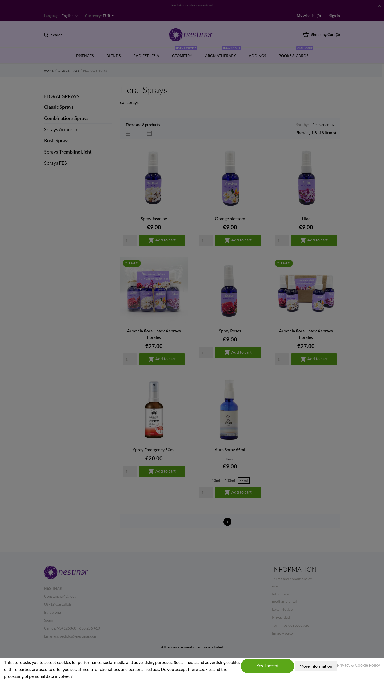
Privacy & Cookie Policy (358, 664)
